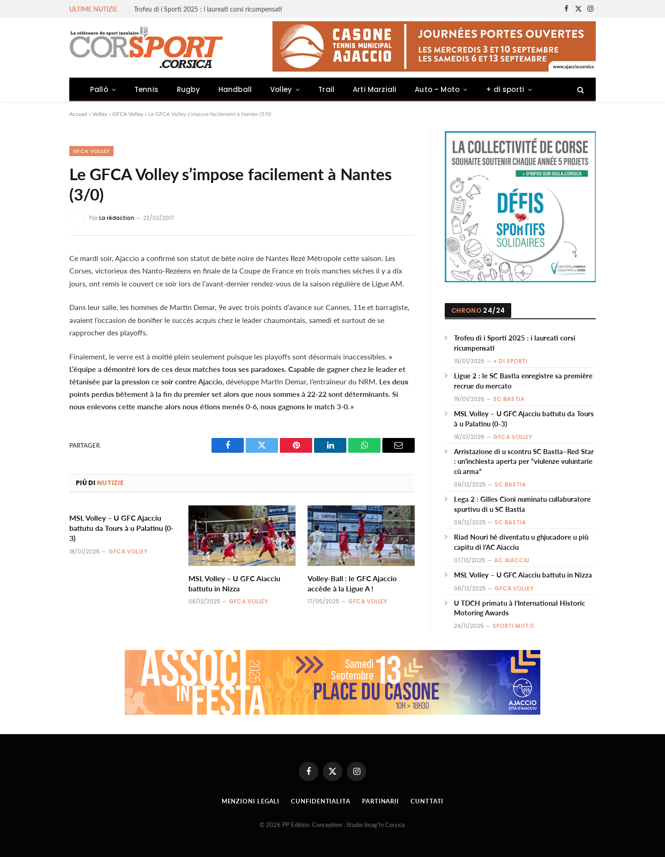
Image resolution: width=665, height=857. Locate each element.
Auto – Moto (437, 89)
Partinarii (380, 801)
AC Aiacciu (512, 560)
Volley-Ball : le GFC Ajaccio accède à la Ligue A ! (352, 583)
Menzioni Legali (251, 801)
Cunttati (427, 801)
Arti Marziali (374, 89)
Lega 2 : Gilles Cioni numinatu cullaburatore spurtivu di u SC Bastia (522, 504)
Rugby (188, 89)
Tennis (146, 89)
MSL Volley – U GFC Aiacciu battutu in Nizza (234, 583)
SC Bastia (508, 399)
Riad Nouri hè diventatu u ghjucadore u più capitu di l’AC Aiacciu (521, 542)
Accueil (78, 113)
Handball (235, 89)
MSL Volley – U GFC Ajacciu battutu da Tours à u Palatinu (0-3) (121, 527)
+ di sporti (505, 89)
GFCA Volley (127, 113)
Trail (326, 89)
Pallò (99, 89)
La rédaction (116, 218)
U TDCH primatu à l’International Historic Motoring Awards (519, 608)
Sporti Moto (513, 626)
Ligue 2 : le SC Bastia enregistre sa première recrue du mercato (523, 380)
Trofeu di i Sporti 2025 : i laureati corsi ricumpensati (208, 9)
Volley (281, 89)
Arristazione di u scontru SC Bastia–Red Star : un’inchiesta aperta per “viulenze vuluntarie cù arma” (524, 461)
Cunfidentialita (321, 801)
